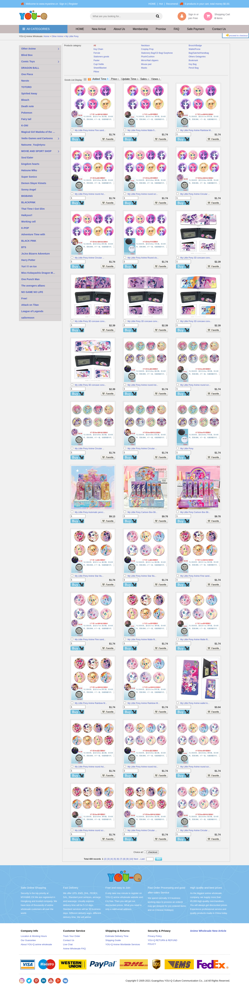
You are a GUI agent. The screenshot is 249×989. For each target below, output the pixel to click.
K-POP (25, 228)
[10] (131, 859)
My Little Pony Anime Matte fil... (142, 639)
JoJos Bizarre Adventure (35, 253)
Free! (24, 298)
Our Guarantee (28, 940)
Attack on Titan (30, 304)
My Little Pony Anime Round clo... (143, 258)
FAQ (176, 29)
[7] (121, 859)
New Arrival (99, 29)
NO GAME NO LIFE (32, 292)
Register (73, 3)
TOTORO (26, 87)
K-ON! (24, 125)
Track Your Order (71, 936)
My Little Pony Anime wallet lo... (195, 703)
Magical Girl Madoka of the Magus (40, 132)
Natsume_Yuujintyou (33, 144)
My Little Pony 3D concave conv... (195, 258)
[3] (108, 859)
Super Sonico (29, 176)
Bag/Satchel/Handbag (199, 53)
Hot (161, 3)
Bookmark (193, 60)
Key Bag (192, 64)
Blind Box (27, 55)
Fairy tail (26, 119)
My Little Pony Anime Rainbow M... (196, 130)
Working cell (28, 221)
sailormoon (27, 317)
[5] (115, 859)
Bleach (25, 100)
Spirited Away (29, 93)
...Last (142, 859)
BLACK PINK (28, 240)
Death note (27, 106)
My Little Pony (72, 36)
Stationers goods (101, 56)
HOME (152, 3)
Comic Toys (28, 61)
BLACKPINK (28, 202)
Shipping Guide (113, 940)
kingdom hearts (30, 164)
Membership (140, 29)
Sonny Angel (28, 189)
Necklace (145, 45)
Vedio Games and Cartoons (37, 138)
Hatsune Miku (29, 170)
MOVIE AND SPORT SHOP (36, 151)
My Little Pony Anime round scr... (143, 194)
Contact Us (219, 29)
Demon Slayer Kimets (33, 183)
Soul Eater (27, 157)
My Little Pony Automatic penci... (90, 512)
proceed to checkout (236, 35)
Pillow (96, 71)
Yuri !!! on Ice (29, 266)
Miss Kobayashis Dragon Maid (38, 272)
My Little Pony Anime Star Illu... (89, 576)
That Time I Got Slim (33, 208)
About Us (119, 29)
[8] (124, 859)
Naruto (25, 80)
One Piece (27, 74)
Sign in (63, 3)
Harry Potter (28, 260)
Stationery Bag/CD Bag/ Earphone (157, 53)
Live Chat (68, 944)
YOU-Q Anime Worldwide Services (122, 944)
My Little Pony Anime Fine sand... (90, 130)
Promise (161, 29)
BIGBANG (27, 196)
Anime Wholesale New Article (208, 930)
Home (46, 36)
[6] (118, 859)
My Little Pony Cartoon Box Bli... (142, 512)
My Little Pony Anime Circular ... (195, 194)
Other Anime (57, 36)
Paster (97, 60)
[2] (105, 859)
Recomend (172, 3)
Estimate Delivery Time (116, 936)
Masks (144, 68)
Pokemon (26, 112)
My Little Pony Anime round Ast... (90, 194)
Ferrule (97, 53)
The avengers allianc (33, 285)
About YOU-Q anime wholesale (36, 944)
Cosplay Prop (147, 49)
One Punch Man (30, 279)
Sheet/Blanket (100, 68)
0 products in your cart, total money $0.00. (207, 3)
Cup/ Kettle (99, 64)
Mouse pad (146, 64)
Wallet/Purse (194, 49)
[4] (111, 859)
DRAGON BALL (30, 67)
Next (136, 859)
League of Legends (32, 311)
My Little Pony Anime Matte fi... (142, 130)
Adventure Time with (33, 234)
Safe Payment (195, 29)
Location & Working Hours (34, 936)
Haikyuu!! (26, 215)
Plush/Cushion (147, 56)
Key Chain (98, 49)
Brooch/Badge (195, 45)
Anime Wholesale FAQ (74, 948)
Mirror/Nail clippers (149, 60)
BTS (23, 247)
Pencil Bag (194, 68)
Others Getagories (197, 56)
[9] (127, 859)
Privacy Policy (155, 936)
